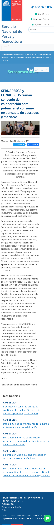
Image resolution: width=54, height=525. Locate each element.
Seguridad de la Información (13, 518)
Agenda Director (41, 24)
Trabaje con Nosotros (35, 518)
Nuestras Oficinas (40, 19)
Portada (5, 55)
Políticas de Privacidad (42, 515)
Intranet (12, 515)
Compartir (19, 144)
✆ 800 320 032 (41, 7)
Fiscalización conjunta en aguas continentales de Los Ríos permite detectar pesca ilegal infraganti (22, 410)
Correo (4, 515)
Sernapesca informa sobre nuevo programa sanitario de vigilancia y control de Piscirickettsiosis (26, 441)
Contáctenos (42, 14)
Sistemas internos (23, 515)
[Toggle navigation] (5, 47)
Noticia (12, 55)
